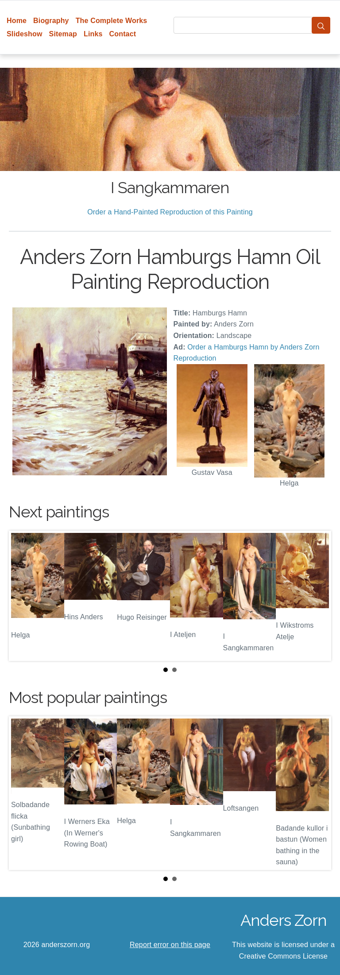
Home (17, 20)
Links (93, 34)
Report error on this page (170, 944)
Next (317, 596)
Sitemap (63, 34)
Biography (51, 20)
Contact (122, 34)
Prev (22, 596)
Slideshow (24, 34)
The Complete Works (111, 20)
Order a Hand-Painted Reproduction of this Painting (170, 212)
